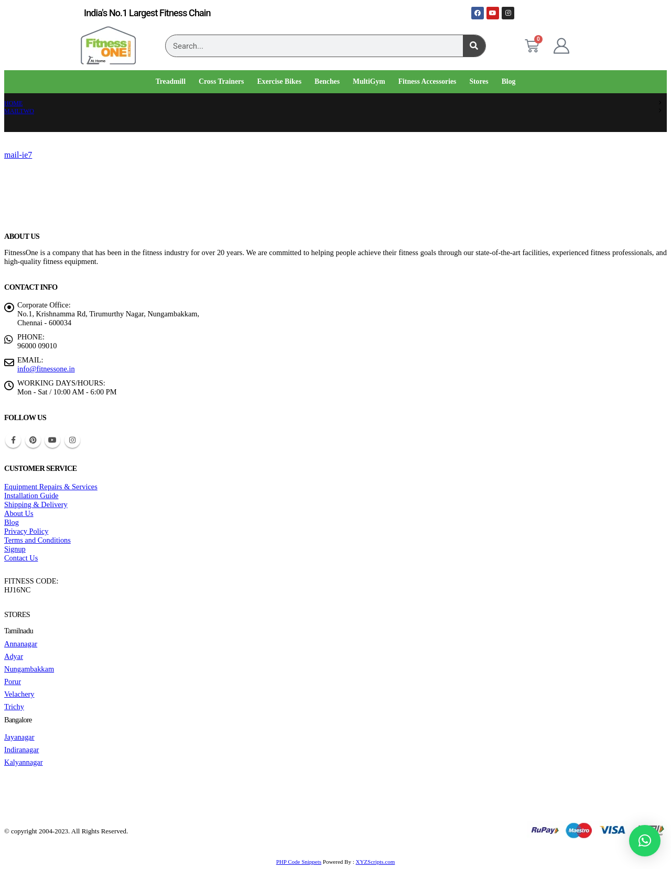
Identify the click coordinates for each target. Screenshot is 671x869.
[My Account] (561, 46)
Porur (12, 681)
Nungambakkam (29, 669)
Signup (15, 549)
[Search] (474, 46)
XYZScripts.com (375, 862)
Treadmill (171, 81)
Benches (327, 81)
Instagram (72, 440)
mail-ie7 (18, 154)
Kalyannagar (23, 762)
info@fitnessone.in (46, 369)
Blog (509, 81)
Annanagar (20, 644)
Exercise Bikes (279, 81)
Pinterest (33, 440)
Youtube (52, 440)
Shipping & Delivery (36, 504)
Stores (478, 81)
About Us (19, 513)
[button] (645, 840)
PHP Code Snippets (298, 862)
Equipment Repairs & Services (51, 486)
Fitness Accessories (427, 81)
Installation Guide (31, 495)
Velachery (19, 694)
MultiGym (369, 81)
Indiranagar (21, 749)
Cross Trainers (221, 81)
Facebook (13, 440)
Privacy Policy (26, 531)
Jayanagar (19, 737)
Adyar (13, 656)
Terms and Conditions (37, 540)
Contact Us (21, 558)
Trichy (14, 706)
